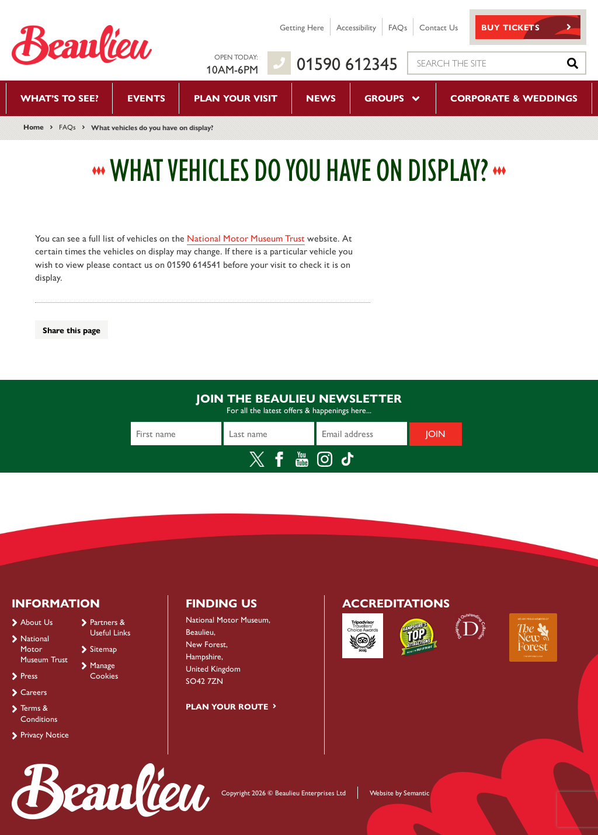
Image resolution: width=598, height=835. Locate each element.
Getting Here (302, 27)
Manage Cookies (104, 669)
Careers (33, 691)
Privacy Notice (44, 734)
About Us (36, 621)
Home (33, 126)
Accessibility (356, 27)
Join (436, 433)
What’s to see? (59, 97)
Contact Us (438, 27)
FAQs (397, 27)
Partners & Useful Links (110, 626)
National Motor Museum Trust (246, 237)
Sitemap (103, 648)
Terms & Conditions (38, 712)
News (321, 97)
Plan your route (227, 706)
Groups (393, 97)
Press (28, 675)
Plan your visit (235, 97)
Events (146, 97)
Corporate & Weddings (514, 97)
